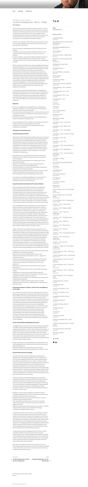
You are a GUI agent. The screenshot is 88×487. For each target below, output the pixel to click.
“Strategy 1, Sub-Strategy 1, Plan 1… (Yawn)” (62, 319)
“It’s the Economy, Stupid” (58, 315)
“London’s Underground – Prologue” (61, 280)
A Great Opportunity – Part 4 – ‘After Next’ (62, 87)
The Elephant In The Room (58, 79)
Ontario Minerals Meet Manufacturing (61, 47)
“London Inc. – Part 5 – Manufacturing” (61, 224)
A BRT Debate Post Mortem (59, 173)
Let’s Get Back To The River (59, 181)
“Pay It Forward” (56, 311)
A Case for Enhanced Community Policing (62, 83)
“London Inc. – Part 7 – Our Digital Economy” (62, 217)
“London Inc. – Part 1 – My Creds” (60, 241)
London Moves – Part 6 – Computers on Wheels (63, 133)
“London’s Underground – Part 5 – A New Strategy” (64, 255)
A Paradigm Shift (56, 177)
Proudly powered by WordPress (19, 483)
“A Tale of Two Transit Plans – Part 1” (61, 292)
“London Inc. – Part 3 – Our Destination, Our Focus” (64, 232)
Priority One (55, 102)
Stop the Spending (57, 75)
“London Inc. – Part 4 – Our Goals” (60, 228)
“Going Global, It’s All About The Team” (61, 296)
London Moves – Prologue (58, 158)
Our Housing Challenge (58, 37)
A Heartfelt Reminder (57, 170)
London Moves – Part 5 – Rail (59, 137)
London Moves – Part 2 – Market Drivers (62, 149)
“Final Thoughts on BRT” (58, 284)
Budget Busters (56, 185)
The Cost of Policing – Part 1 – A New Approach (63, 200)
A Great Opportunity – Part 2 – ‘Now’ (61, 95)
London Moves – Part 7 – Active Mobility (61, 129)
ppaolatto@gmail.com (57, 29)
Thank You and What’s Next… (59, 110)
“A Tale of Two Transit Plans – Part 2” (61, 288)
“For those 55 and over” (58, 307)
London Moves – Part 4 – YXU (59, 141)
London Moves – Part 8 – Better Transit (61, 125)
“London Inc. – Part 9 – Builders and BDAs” (62, 207)
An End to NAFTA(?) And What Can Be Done (62, 162)
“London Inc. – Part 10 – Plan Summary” (62, 204)
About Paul (20, 10)
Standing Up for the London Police (60, 64)
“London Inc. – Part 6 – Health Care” (61, 221)
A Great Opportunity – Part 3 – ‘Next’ (61, 91)
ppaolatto (28, 20)
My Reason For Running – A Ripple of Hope (62, 54)
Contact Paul (29, 10)
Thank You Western (57, 50)
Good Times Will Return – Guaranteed (61, 71)
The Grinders (55, 166)
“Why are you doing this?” (58, 332)
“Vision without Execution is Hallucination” (62, 328)
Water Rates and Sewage (58, 118)
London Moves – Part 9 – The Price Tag (61, 122)
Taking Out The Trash (57, 114)
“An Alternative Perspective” (59, 300)
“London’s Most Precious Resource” (61, 303)
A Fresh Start (56, 106)
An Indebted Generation (58, 67)
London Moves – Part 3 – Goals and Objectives (63, 145)
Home (14, 10)
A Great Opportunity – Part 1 (59, 98)
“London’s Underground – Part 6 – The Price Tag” (63, 251)
